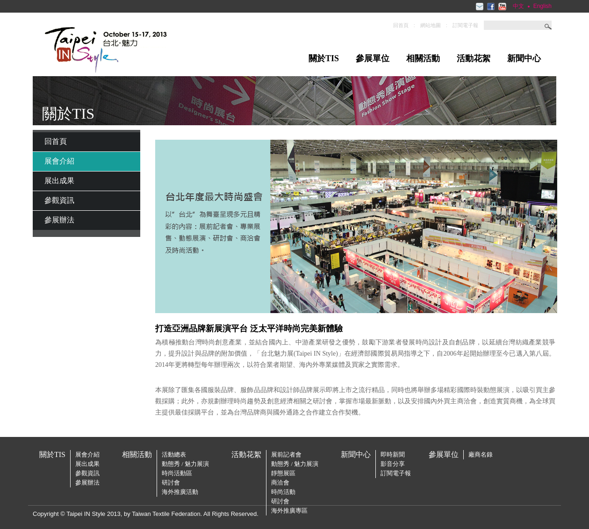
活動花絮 (473, 58)
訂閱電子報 (465, 25)
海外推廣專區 (289, 510)
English (542, 6)
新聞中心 (524, 58)
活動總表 (174, 454)
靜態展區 (283, 473)
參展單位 (372, 58)
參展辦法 (59, 220)
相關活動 (423, 58)
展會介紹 (59, 161)
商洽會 (280, 482)
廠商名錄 (480, 454)
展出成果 (59, 181)
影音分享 (393, 463)
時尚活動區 (177, 473)
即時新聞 (393, 454)
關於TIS (324, 58)
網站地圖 (430, 25)
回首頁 (401, 25)
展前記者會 (286, 454)
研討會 (171, 482)
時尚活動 (283, 491)
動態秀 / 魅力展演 (185, 463)
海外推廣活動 (180, 491)
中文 (518, 6)
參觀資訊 (59, 200)
